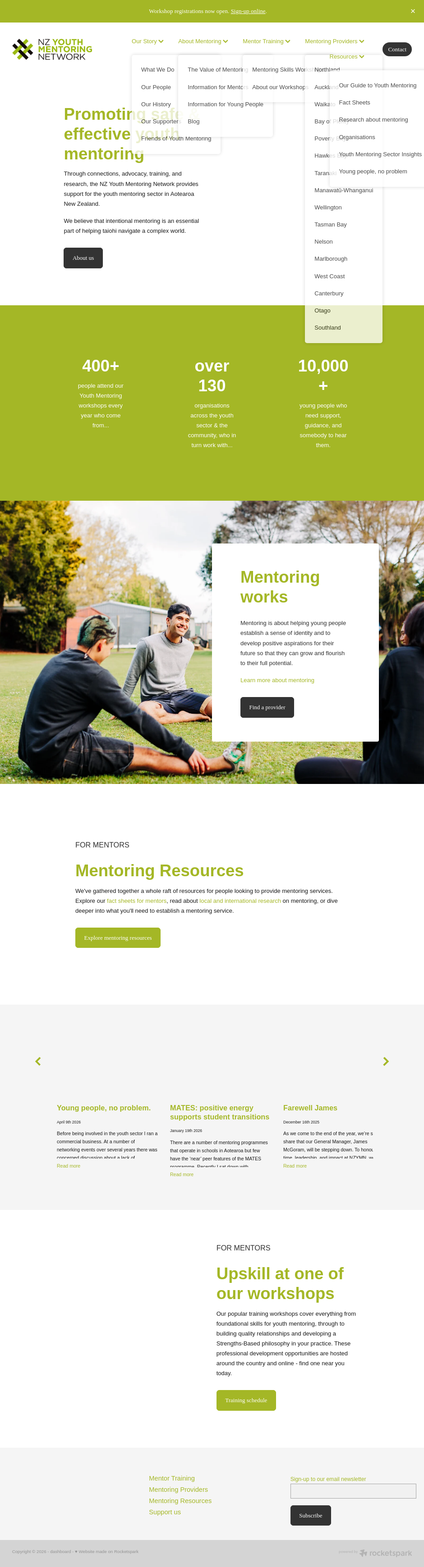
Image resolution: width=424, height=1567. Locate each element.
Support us (165, 1512)
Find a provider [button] (267, 707)
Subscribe (310, 1515)
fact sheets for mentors (136, 900)
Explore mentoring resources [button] (118, 937)
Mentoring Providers (334, 41)
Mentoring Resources (180, 1500)
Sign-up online (248, 11)
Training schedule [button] (246, 1400)
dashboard (60, 1551)
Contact (397, 49)
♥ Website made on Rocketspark (106, 1551)
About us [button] (83, 257)
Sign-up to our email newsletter (328, 1479)
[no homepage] (52, 49)
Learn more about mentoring (277, 680)
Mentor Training (172, 1478)
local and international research (240, 900)
